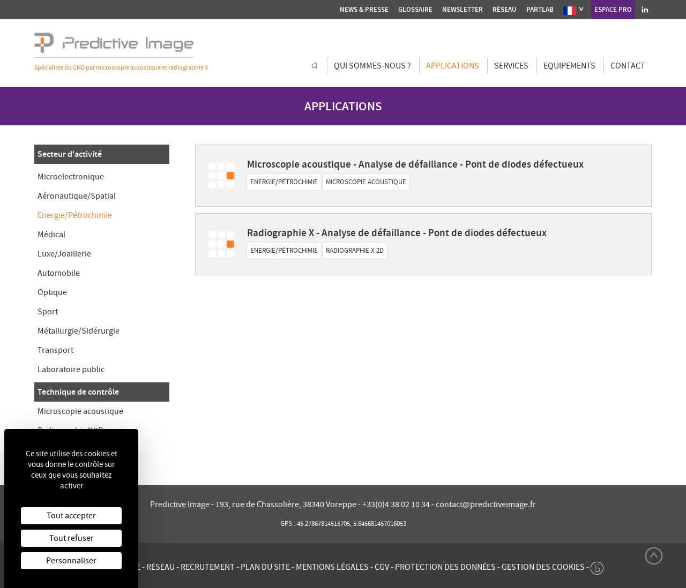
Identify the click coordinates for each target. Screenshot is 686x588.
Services (511, 66)
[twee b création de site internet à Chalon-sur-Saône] (597, 565)
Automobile (59, 273)
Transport (55, 350)
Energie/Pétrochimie (75, 215)
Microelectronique (71, 176)
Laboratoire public (71, 369)
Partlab (540, 9)
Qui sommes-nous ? (372, 66)
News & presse (364, 9)
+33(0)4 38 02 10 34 (396, 504)
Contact (627, 66)
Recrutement (208, 567)
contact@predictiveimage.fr (486, 504)
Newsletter (462, 9)
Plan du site (265, 567)
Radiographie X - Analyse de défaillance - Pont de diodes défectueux (397, 232)
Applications (452, 66)
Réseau (505, 9)
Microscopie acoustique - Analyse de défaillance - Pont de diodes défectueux (415, 164)
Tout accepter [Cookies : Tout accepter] (71, 515)
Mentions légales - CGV (342, 567)
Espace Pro (613, 9)
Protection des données (445, 567)
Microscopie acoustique (80, 411)
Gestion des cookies (543, 567)
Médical (51, 234)
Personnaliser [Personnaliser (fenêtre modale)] (71, 560)
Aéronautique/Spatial (77, 196)
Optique (52, 292)
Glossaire (415, 9)
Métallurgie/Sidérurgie (79, 331)
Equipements (569, 66)
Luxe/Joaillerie (64, 253)
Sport (48, 311)
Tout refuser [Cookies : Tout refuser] (71, 538)
